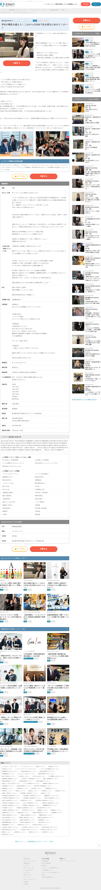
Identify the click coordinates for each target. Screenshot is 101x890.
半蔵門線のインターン (57, 812)
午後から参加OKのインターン (10, 800)
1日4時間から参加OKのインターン (29, 793)
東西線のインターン (56, 810)
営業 (63, 10)
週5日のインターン (34, 832)
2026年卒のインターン (8, 834)
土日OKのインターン (24, 776)
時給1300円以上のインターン (9, 829)
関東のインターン (6, 832)
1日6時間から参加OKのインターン (32, 795)
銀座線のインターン (43, 810)
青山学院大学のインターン (44, 807)
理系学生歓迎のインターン (9, 781)
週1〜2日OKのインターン (8, 776)
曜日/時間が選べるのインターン (46, 773)
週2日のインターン (21, 790)
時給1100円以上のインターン (50, 827)
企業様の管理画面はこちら (49, 877)
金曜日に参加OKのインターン (45, 817)
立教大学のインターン (20, 832)
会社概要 (25, 884)
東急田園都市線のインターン (9, 822)
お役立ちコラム (27, 874)
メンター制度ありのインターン (32, 783)
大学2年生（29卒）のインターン (49, 829)
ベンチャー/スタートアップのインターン (26, 769)
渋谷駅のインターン (7, 790)
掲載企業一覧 (26, 863)
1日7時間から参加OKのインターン (11, 798)
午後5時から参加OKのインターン (10, 810)
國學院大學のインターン (45, 815)
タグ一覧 (25, 865)
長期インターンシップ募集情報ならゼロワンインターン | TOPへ (34, 841)
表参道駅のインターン (44, 820)
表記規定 (44, 865)
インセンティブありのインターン (26, 773)
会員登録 (86, 4)
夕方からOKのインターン (39, 776)
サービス (45, 10)
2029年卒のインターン (27, 800)
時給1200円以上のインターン (47, 771)
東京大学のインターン (44, 822)
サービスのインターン (27, 766)
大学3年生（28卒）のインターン (10, 827)
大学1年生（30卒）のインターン (29, 829)
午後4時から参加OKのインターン (25, 807)
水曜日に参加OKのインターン (28, 815)
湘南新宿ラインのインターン (51, 795)
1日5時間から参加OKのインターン (11, 795)
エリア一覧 (26, 872)
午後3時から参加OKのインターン (31, 805)
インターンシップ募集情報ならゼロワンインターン (13, 10)
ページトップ (99, 845)
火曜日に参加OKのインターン (10, 815)
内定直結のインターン (22, 788)
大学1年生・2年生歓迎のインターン (31, 778)
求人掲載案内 (45, 861)
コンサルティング (34, 10)
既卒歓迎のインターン (51, 788)
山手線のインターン (47, 790)
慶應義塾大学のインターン (50, 805)
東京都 (40, 21)
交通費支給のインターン (8, 773)
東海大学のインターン (24, 824)
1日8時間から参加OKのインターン (32, 798)
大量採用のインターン (8, 786)
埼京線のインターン (60, 790)
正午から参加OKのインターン (31, 803)
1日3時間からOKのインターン (57, 776)
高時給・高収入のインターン (9, 793)
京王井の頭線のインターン (9, 817)
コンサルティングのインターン (10, 766)
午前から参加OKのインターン (52, 798)
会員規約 (25, 881)
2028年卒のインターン (48, 832)
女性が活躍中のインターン (43, 781)
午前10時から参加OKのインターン (45, 800)
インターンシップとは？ (29, 861)
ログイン (96, 4)
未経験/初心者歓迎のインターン (10, 778)
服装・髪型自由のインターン (50, 778)
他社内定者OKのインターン (24, 786)
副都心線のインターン (24, 812)
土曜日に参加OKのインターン (27, 820)
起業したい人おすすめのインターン (11, 783)
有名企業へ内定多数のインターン (43, 786)
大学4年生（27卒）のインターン (30, 827)
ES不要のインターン (37, 788)
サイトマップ (26, 877)
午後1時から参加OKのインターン (50, 803)
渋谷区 (46, 21)
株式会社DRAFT (54, 10)
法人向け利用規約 (46, 863)
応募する (16, 63)
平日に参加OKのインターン (9, 820)
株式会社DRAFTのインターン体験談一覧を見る (84, 399)
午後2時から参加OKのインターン (10, 805)
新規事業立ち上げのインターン (10, 771)
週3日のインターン (46, 793)
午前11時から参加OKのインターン (11, 803)
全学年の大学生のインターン (40, 824)
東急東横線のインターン (8, 824)
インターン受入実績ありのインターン (50, 769)
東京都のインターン (54, 766)
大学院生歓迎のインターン (26, 781)
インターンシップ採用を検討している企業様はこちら (61, 4)
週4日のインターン (34, 790)
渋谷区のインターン (7, 769)
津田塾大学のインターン (8, 812)
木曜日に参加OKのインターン (27, 817)
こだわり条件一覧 (28, 870)
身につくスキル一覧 (28, 868)
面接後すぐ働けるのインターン (51, 783)
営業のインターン (40, 766)
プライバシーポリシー (29, 879)
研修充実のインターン (8, 788)
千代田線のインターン (8, 807)
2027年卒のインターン (28, 810)
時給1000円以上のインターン (29, 771)
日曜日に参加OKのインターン (28, 822)
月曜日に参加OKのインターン (40, 812)
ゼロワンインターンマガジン (67, 861)
